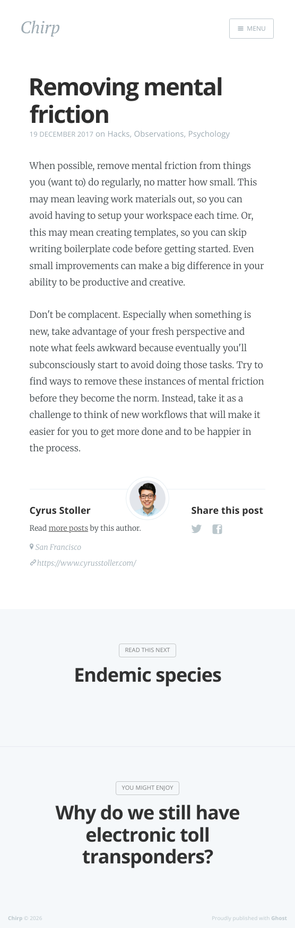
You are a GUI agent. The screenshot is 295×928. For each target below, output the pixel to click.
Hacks (118, 134)
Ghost (279, 918)
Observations (159, 134)
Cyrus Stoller (60, 510)
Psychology (209, 134)
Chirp (15, 918)
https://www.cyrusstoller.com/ (86, 563)
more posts (68, 528)
